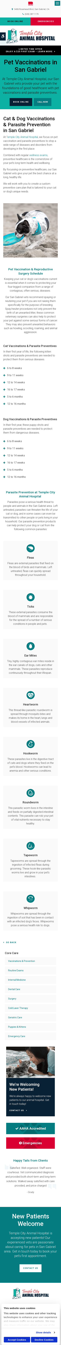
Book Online (15, 21)
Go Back (11, 942)
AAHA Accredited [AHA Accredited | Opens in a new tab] (30, 1128)
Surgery (12, 998)
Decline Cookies (44, 1339)
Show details (43, 1332)
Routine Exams (16, 970)
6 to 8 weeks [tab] (14, 368)
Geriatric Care (15, 1017)
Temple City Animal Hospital (22, 137)
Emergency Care (16, 1036)
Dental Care (14, 989)
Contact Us (30, 1268)
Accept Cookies (17, 1339)
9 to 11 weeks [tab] (15, 375)
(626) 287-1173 (32, 14)
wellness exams (38, 155)
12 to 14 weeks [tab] (16, 382)
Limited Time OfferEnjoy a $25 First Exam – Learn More (29, 50)
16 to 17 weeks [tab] (16, 389)
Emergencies (46, 21)
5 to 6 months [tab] (15, 396)
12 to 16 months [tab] (16, 403)
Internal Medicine (17, 980)
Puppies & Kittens (17, 1027)
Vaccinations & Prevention (21, 961)
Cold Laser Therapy (18, 1008)
